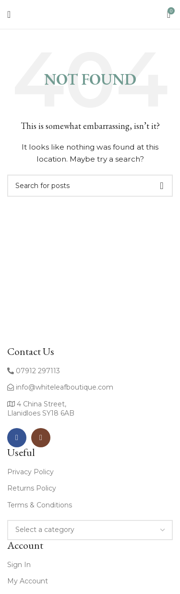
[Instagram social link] (40, 437)
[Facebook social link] (16, 437)
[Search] (90, 186)
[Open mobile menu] (8, 14)
